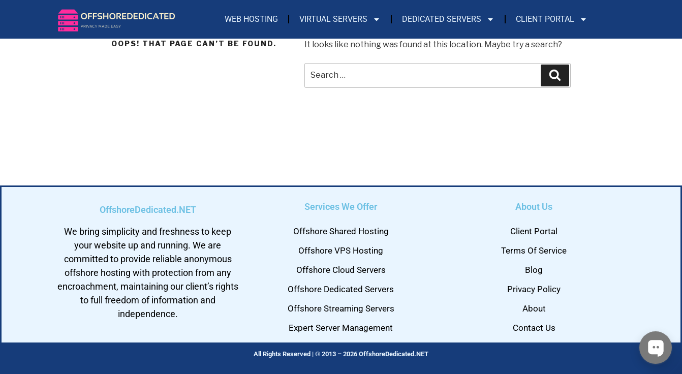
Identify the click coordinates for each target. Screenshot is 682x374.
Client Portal (551, 19)
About (534, 308)
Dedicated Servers (448, 19)
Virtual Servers (340, 19)
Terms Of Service (534, 250)
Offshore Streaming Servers (341, 308)
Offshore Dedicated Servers (341, 289)
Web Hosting (251, 19)
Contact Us (534, 328)
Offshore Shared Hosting (341, 231)
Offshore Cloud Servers (341, 270)
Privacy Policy (534, 289)
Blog (534, 270)
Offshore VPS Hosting (340, 250)
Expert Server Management (341, 328)
